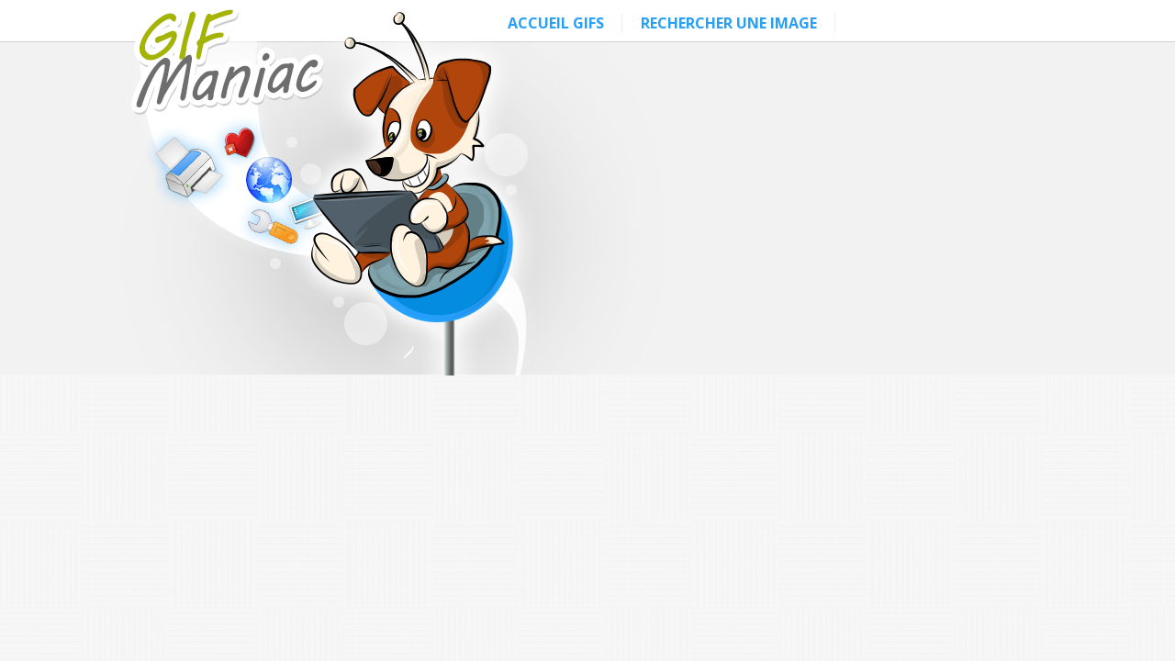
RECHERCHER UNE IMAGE (729, 23)
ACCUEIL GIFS (556, 23)
